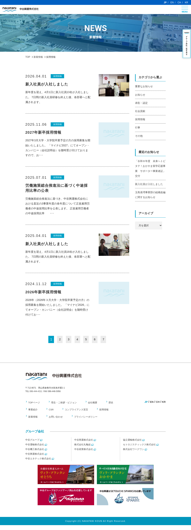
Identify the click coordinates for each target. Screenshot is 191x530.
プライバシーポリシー (64, 422)
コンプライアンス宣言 (74, 414)
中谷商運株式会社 (83, 445)
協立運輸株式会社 (132, 445)
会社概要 (91, 407)
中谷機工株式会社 (34, 454)
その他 (139, 135)
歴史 (108, 407)
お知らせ (140, 94)
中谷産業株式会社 (83, 454)
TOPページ (34, 407)
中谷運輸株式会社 (34, 449)
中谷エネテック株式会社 (38, 463)
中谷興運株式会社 (34, 459)
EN (172, 2)
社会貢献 (140, 111)
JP (165, 2)
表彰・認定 (141, 102)
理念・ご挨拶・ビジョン (63, 407)
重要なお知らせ (144, 86)
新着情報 (120, 414)
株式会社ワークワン (133, 454)
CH (179, 2)
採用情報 (58, 76)
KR (186, 2)
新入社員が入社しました (149, 184)
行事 (137, 127)
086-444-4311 (36, 396)
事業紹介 (33, 414)
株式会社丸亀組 (82, 449)
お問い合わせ (35, 422)
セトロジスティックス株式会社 (139, 449)
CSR (50, 414)
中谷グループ (32, 445)
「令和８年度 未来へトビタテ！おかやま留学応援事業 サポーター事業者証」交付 (150, 168)
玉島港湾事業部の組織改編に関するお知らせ (150, 195)
